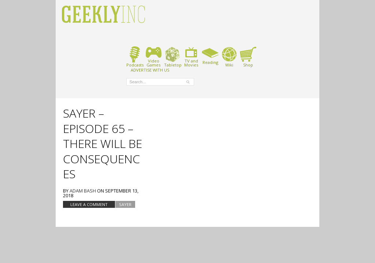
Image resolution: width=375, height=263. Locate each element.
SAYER (125, 204)
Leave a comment (89, 204)
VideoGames (153, 56)
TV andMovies (191, 56)
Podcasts (135, 56)
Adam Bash (83, 190)
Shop (248, 56)
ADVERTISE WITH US (150, 69)
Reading (210, 55)
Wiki (229, 56)
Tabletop (172, 56)
